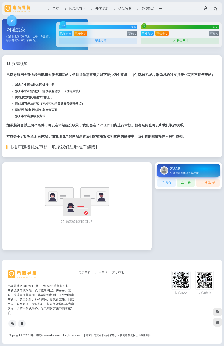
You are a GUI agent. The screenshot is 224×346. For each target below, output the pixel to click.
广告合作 (101, 272)
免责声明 (85, 272)
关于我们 (118, 272)
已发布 (65, 33)
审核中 (80, 33)
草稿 (132, 33)
